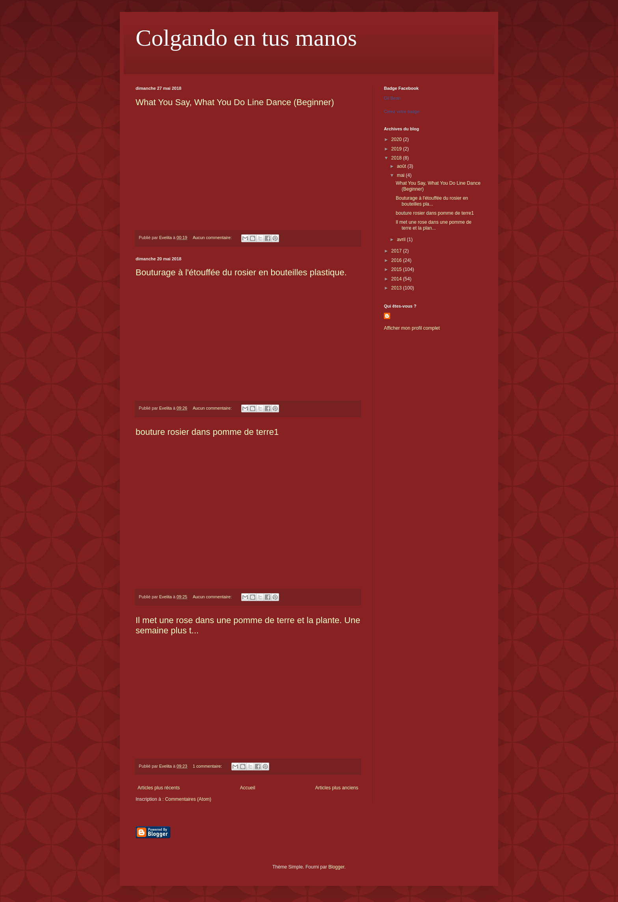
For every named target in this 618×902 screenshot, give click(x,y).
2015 (397, 269)
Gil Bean (392, 98)
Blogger (336, 867)
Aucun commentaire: (213, 237)
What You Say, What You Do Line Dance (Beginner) (235, 102)
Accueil (247, 788)
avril (402, 239)
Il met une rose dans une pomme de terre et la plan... (433, 224)
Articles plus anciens (336, 788)
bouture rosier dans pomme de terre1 (207, 432)
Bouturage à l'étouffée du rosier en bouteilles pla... (432, 200)
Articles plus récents (159, 788)
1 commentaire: (208, 766)
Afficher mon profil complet (412, 328)
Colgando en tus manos (246, 38)
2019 (397, 149)
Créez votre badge (402, 111)
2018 (397, 158)
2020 (397, 139)
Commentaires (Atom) (188, 799)
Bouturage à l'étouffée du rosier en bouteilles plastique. (241, 272)
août (402, 166)
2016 (397, 260)
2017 (397, 251)
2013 (397, 288)
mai (401, 175)
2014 (397, 279)
